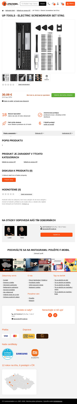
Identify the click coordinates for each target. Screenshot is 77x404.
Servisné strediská (9, 290)
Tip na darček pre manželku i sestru (63, 288)
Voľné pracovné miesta (36, 285)
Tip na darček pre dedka (62, 285)
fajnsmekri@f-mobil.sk (48, 229)
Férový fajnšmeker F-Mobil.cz (38, 280)
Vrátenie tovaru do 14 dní (11, 294)
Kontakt (5, 280)
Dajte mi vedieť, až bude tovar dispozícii (15, 101)
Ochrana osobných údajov (11, 297)
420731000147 (53, 227)
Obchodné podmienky (10, 285)
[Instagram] (55, 315)
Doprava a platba (8, 282)
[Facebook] (50, 315)
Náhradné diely (10, 10)
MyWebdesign (57, 401)
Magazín (31, 300)
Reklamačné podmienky (10, 287)
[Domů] (3, 10)
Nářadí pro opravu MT (23, 10)
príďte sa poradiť (49, 124)
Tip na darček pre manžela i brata (63, 293)
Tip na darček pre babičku (63, 282)
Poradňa (31, 298)
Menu (70, 4)
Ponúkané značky (34, 282)
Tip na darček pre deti (61, 280)
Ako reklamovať (8, 292)
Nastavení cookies (34, 287)
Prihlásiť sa (25, 204)
